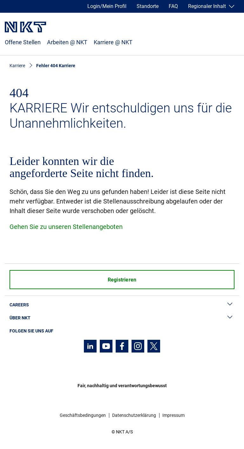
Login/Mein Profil (106, 6)
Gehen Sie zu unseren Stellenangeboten (66, 227)
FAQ (173, 6)
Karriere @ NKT (113, 42)
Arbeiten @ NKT (67, 42)
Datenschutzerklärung (134, 415)
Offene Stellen (23, 42)
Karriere (17, 65)
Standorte (148, 6)
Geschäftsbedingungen (83, 415)
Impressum (173, 415)
